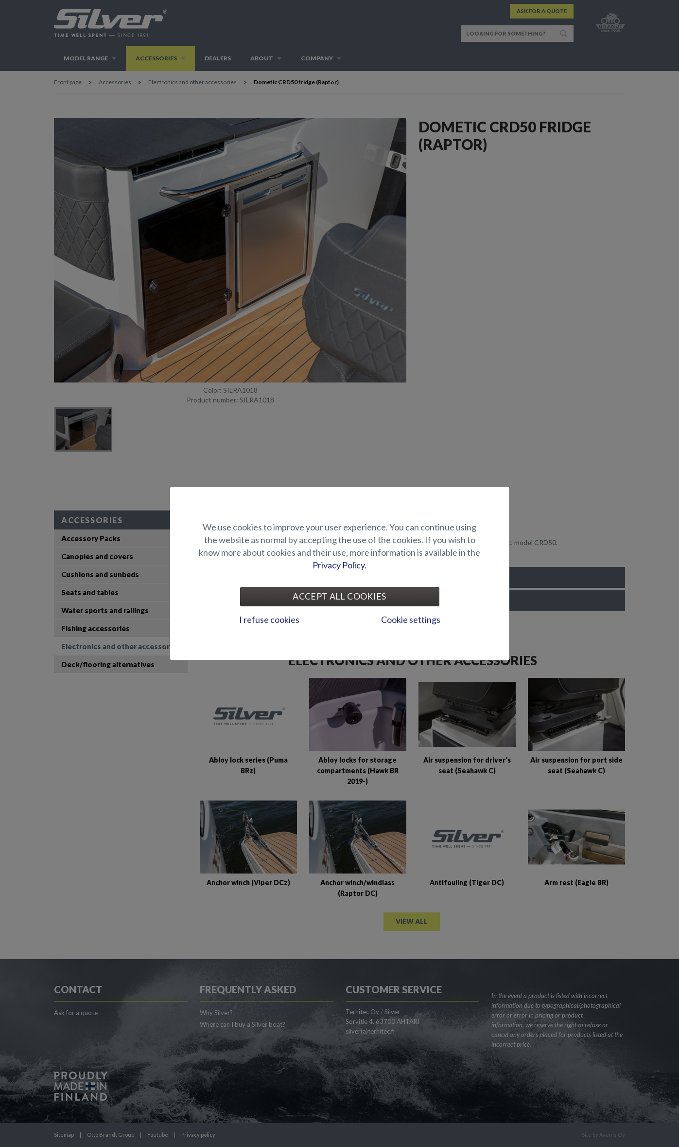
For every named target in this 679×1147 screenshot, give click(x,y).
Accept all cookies (339, 596)
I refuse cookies (269, 619)
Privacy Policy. (339, 565)
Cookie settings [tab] (410, 619)
